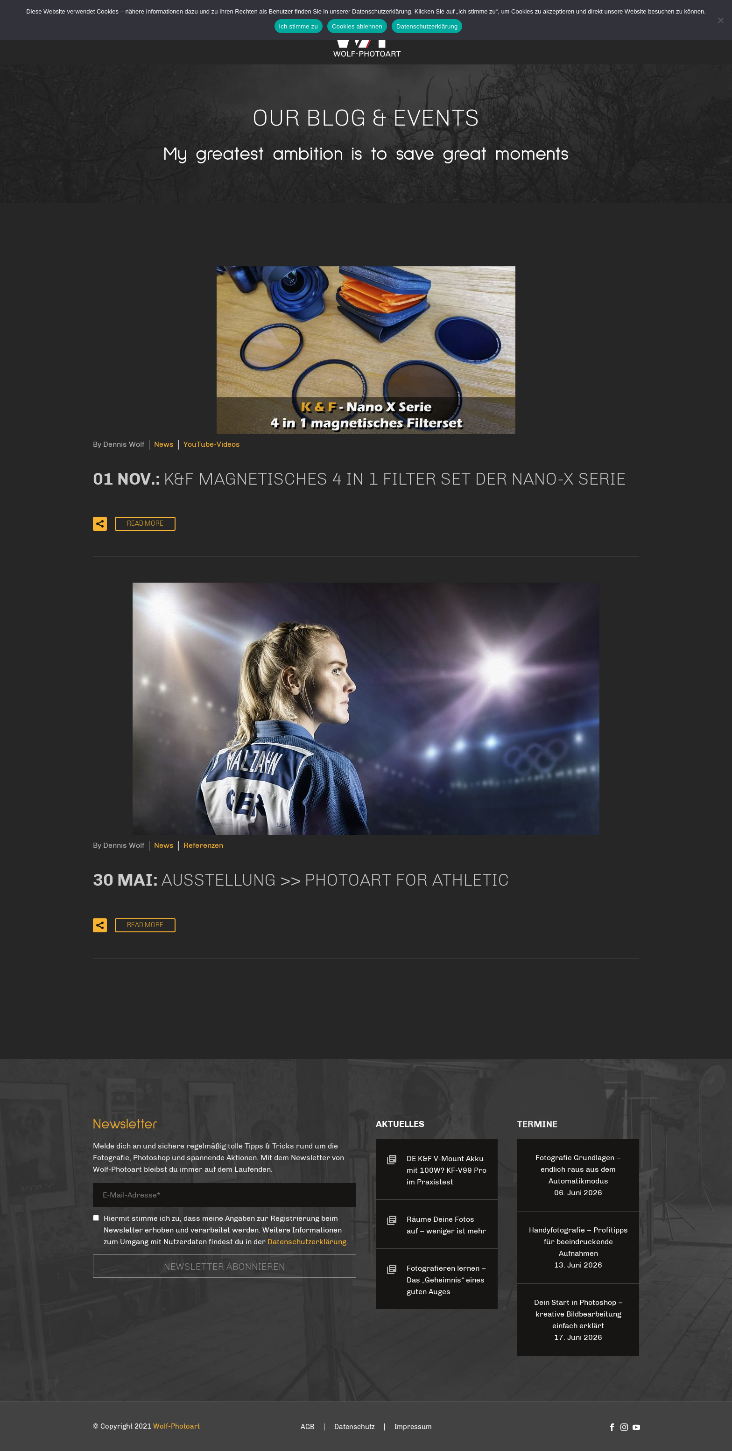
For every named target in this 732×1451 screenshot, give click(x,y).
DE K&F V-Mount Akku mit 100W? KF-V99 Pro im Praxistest (446, 1170)
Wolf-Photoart (176, 1426)
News (164, 444)
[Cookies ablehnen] (720, 20)
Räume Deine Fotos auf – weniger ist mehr (446, 1225)
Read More (145, 524)
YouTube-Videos (211, 444)
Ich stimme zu (298, 26)
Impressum (413, 1426)
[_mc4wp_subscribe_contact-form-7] (96, 1218)
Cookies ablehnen (357, 26)
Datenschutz (354, 1426)
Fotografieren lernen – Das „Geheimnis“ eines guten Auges (446, 1280)
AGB (308, 1426)
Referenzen (203, 845)
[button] (100, 524)
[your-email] (224, 1196)
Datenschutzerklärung (306, 1241)
